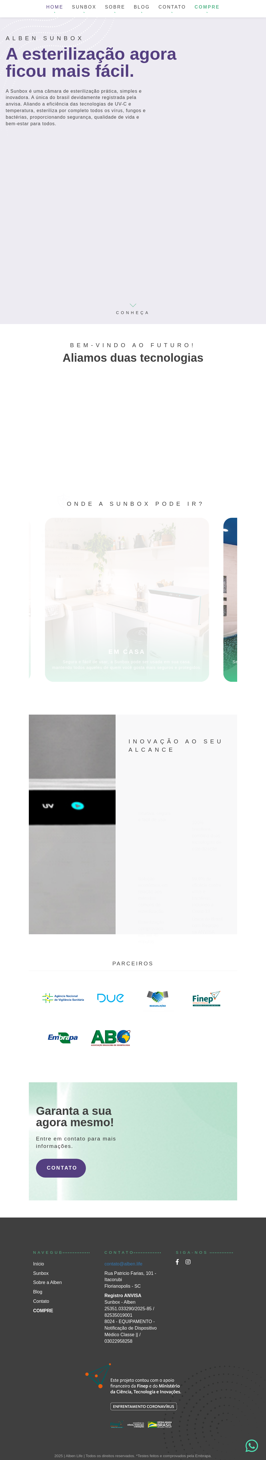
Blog (37, 1291)
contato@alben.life (123, 1263)
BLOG (142, 7)
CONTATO (172, 7)
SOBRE (115, 7)
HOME (54, 7)
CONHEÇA (133, 306)
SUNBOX (84, 7)
